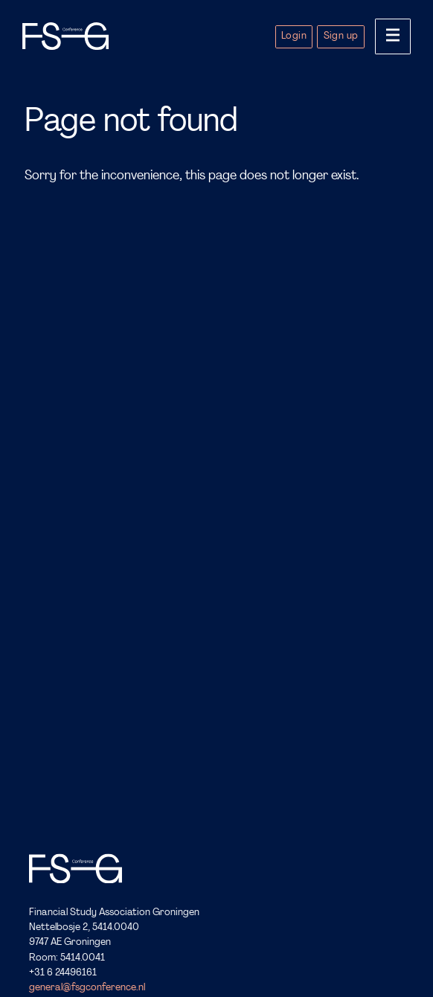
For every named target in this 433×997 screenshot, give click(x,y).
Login (294, 36)
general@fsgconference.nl (87, 988)
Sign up (341, 36)
